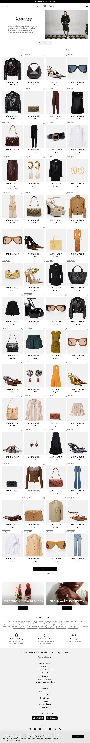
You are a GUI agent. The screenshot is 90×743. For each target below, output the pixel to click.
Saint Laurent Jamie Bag (47, 626)
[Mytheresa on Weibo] (55, 729)
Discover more (8, 625)
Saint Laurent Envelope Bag (32, 626)
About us (45, 688)
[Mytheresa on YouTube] (50, 729)
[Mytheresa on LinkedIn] (30, 729)
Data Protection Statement (13, 740)
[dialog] (45, 737)
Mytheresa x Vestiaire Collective (45, 682)
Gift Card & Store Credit (45, 669)
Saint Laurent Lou (72, 626)
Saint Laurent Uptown (73, 628)
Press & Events (45, 698)
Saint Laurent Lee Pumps (60, 626)
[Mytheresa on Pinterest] (40, 729)
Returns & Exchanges (45, 679)
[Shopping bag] (87, 5)
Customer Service (45, 663)
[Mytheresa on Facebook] (35, 729)
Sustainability (45, 695)
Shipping (45, 676)
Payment (45, 673)
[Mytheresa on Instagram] (45, 729)
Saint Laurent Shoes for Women (62, 625)
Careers (45, 701)
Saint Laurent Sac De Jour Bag (47, 628)
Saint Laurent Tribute (61, 628)
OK (78, 736)
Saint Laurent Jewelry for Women (16, 626)
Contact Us (44, 666)
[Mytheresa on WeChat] (60, 729)
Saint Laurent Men (45, 43)
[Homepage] (45, 6)
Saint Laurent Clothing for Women (44, 625)
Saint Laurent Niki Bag (32, 628)
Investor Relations (45, 704)
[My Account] (83, 5)
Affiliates (45, 707)
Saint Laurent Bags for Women (26, 625)
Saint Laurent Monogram (19, 628)
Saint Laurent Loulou (83, 626)
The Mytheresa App (45, 691)
